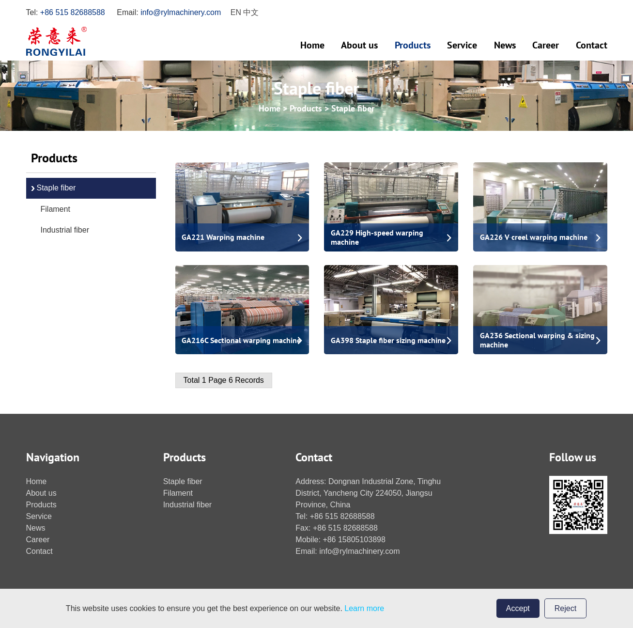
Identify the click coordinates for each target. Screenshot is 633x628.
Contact (591, 45)
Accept (518, 608)
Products (413, 45)
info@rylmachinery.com (180, 12)
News (505, 45)
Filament (55, 209)
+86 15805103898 (354, 539)
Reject (565, 608)
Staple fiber (352, 108)
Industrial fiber (65, 230)
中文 (251, 12)
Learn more (364, 608)
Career (545, 45)
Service (462, 45)
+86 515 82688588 (72, 12)
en (236, 12)
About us (359, 45)
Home (312, 45)
